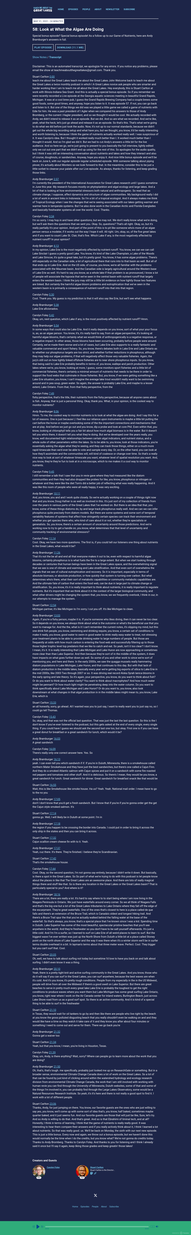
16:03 (57, 738)
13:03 (57, 615)
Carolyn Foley (53, 1167)
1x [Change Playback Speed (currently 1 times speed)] (152, 1226)
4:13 (56, 245)
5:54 (56, 325)
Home (61, 9)
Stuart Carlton (96, 1167)
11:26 (57, 552)
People (86, 9)
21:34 (52, 1042)
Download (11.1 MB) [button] (70, 47)
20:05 (52, 954)
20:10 (57, 968)
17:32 (52, 837)
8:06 (56, 411)
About (98, 9)
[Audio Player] (95, 1228)
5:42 (51, 315)
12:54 (52, 605)
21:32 (57, 1031)
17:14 (52, 813)
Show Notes (39, 57)
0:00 (52, 76)
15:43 (52, 716)
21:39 (52, 1052)
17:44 (52, 868)
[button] (97, 1226)
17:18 (57, 823)
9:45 (51, 471)
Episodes (73, 9)
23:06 (52, 1103)
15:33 (52, 702)
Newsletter (112, 9)
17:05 (57, 799)
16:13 (57, 759)
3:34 (51, 216)
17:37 (57, 848)
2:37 (56, 179)
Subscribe (129, 9)
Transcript (55, 57)
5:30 (51, 294)
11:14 (52, 538)
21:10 (52, 1010)
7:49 (51, 393)
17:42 (52, 858)
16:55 (52, 785)
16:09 (52, 749)
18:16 (57, 894)
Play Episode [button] (43, 47)
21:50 (57, 1066)
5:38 (56, 304)
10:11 (57, 493)
